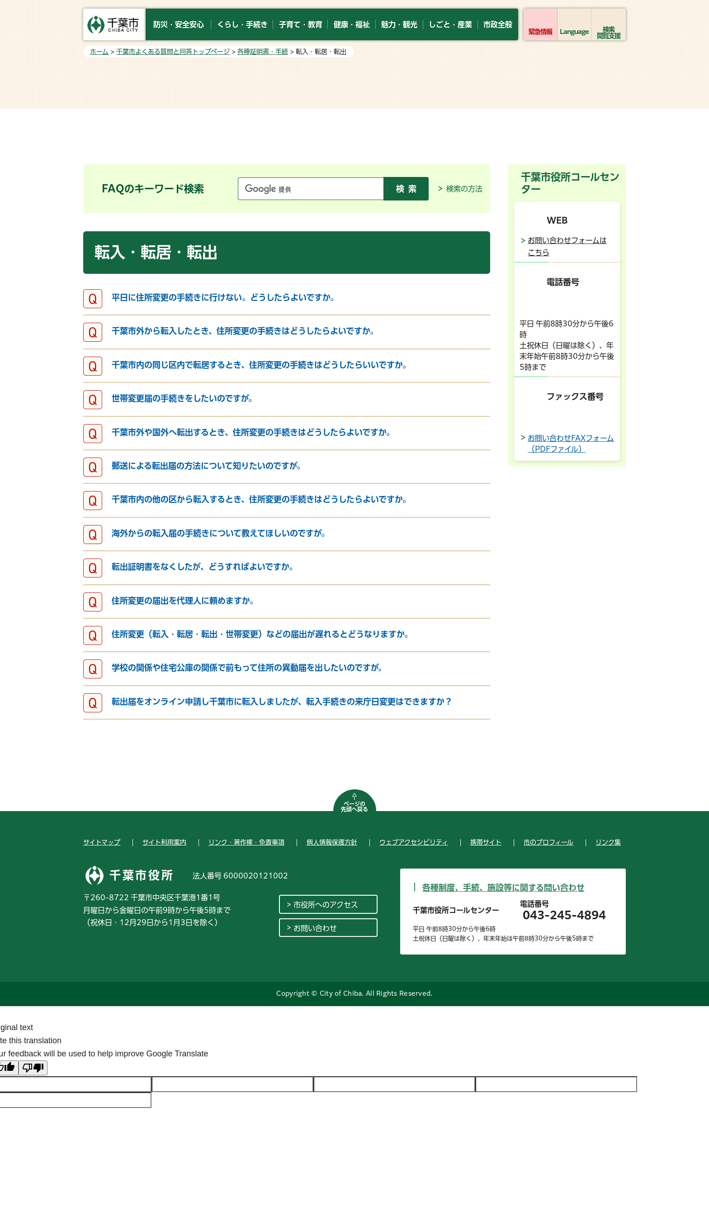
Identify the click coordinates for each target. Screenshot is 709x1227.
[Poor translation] (33, 1067)
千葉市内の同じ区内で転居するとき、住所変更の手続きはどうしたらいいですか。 (261, 365)
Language (574, 32)
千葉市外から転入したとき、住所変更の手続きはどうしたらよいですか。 (245, 331)
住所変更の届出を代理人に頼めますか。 (185, 601)
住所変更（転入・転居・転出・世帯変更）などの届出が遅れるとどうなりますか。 (262, 634)
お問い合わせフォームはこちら (567, 246)
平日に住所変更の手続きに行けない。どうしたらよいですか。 (225, 297)
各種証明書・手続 (262, 51)
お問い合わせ (315, 928)
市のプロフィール (548, 842)
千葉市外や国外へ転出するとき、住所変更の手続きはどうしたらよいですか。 (253, 432)
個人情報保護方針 (332, 842)
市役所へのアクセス (325, 904)
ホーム (99, 51)
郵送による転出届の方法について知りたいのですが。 (208, 466)
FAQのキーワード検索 (153, 189)
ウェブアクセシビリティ (413, 842)
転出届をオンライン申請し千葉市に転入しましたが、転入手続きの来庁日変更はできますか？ (282, 701)
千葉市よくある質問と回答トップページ (173, 51)
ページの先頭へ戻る (354, 806)
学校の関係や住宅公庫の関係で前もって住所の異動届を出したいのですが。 (249, 668)
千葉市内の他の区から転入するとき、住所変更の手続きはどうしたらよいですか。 (261, 499)
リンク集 (608, 842)
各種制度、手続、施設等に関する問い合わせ (503, 887)
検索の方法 (464, 188)
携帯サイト (485, 842)
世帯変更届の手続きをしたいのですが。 (184, 398)
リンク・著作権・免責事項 (246, 842)
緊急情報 (540, 32)
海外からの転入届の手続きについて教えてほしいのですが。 (220, 533)
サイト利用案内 (164, 842)
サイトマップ (101, 842)
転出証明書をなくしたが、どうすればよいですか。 (204, 567)
